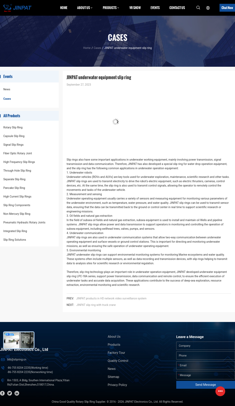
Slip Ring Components (16, 205)
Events (155, 7)
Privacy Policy (117, 385)
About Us (114, 336)
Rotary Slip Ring (13, 127)
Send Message (205, 385)
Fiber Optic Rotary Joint (17, 153)
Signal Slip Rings (13, 144)
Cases (97, 47)
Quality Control (118, 361)
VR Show (135, 7)
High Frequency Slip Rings (19, 162)
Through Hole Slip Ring (17, 170)
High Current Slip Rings (17, 196)
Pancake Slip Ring (14, 187)
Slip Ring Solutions (14, 239)
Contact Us (177, 7)
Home (63, 7)
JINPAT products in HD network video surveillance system (111, 298)
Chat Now (227, 7)
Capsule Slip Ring (13, 136)
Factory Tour (116, 353)
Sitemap (113, 377)
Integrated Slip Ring (15, 231)
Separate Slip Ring (14, 179)
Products (114, 345)
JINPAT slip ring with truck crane (96, 304)
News (6, 89)
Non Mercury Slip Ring (16, 213)
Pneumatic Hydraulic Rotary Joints (24, 222)
